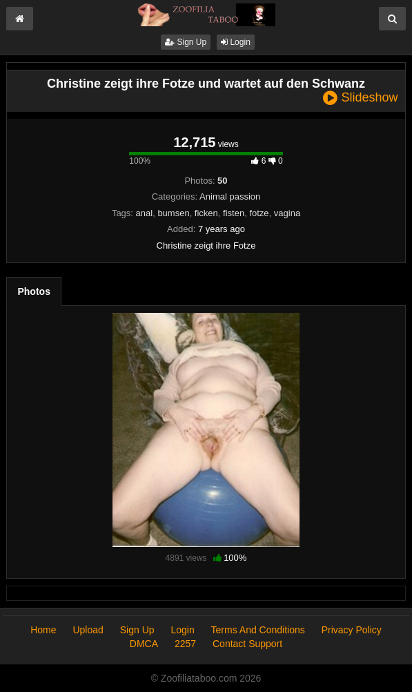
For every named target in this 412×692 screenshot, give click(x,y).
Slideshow (360, 97)
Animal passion (229, 196)
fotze (258, 213)
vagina (287, 213)
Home (43, 629)
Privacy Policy (352, 629)
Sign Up (185, 42)
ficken (206, 213)
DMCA (144, 643)
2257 (185, 643)
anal (144, 213)
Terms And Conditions (258, 629)
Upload (87, 629)
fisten (233, 213)
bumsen (173, 213)
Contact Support (247, 643)
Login (236, 42)
